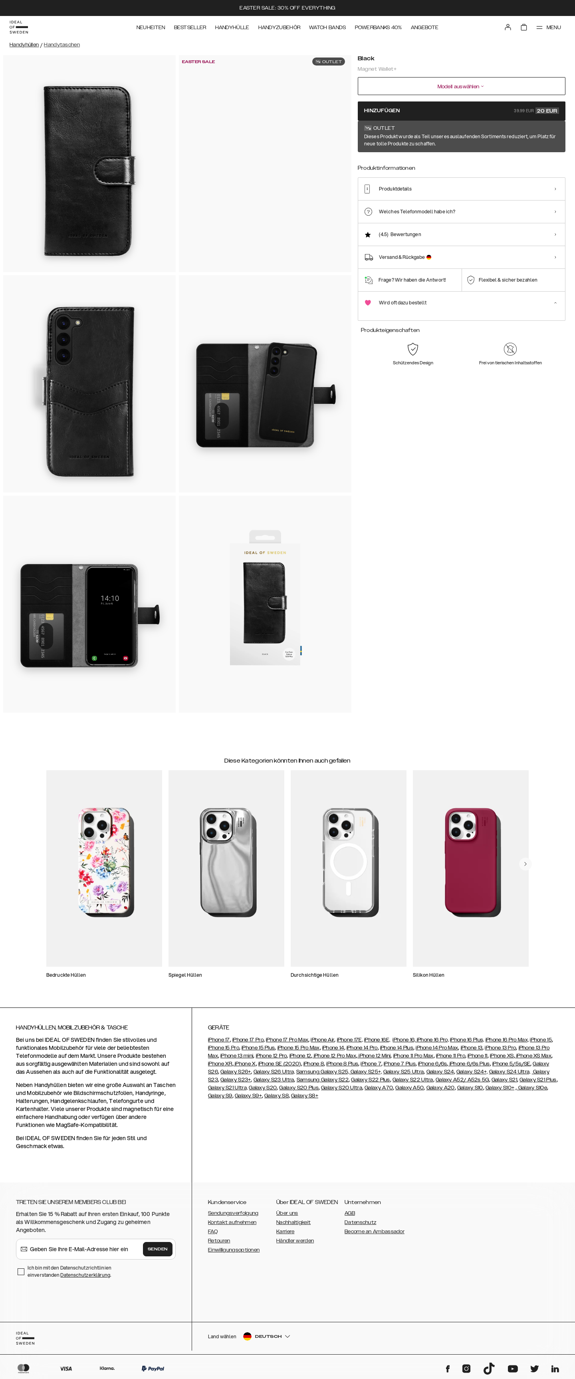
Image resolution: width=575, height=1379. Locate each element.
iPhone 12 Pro (271, 1056)
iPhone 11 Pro (450, 1056)
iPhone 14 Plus (396, 1048)
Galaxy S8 (276, 1096)
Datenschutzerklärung (85, 1275)
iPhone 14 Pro (362, 1048)
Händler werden (295, 1241)
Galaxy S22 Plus (370, 1080)
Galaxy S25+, (365, 1072)
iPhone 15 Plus (258, 1048)
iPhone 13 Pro (500, 1048)
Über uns (287, 1213)
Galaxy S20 (263, 1088)
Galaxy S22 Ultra (413, 1080)
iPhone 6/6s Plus (469, 1064)
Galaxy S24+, (472, 1072)
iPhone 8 (313, 1064)
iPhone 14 (333, 1048)
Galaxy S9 (220, 1096)
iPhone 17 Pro (248, 1040)
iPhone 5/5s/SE (511, 1064)
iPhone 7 (371, 1064)
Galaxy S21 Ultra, (228, 1088)
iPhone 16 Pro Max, (507, 1040)
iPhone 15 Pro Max (299, 1048)
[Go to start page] (19, 27)
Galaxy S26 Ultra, (274, 1072)
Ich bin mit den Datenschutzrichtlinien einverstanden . (69, 1271)
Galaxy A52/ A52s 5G (462, 1080)
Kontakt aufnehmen (232, 1222)
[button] (507, 1338)
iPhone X (245, 1064)
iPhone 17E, (350, 1040)
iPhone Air (322, 1040)
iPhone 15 (541, 1040)
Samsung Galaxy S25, (322, 1072)
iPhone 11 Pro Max (413, 1056)
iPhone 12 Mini (374, 1056)
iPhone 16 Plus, (467, 1040)
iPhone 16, (404, 1040)
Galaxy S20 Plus (299, 1088)
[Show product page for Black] (372, 168)
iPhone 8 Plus (342, 1064)
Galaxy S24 (440, 1072)
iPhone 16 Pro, (433, 1040)
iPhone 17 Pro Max (287, 1040)
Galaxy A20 (440, 1088)
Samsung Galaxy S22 (323, 1080)
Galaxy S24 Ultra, (510, 1072)
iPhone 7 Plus (400, 1064)
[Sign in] (508, 27)
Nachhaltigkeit (293, 1222)
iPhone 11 (478, 1056)
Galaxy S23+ (235, 1080)
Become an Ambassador (374, 1231)
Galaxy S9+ (248, 1096)
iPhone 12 (300, 1056)
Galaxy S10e (532, 1088)
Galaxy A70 (379, 1088)
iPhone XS (502, 1056)
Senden (158, 1249)
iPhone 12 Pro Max (334, 1056)
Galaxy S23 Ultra (274, 1080)
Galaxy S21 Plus (538, 1080)
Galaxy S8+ (304, 1096)
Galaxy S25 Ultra (403, 1072)
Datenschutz (360, 1222)
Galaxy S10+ (500, 1088)
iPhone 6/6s (432, 1064)
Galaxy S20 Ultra (341, 1088)
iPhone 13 (472, 1048)
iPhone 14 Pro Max (437, 1048)
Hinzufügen (461, 110)
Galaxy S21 (504, 1080)
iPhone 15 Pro (223, 1048)
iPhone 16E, (377, 1040)
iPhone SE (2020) (279, 1064)
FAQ (213, 1231)
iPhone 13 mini (236, 1056)
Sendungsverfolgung (233, 1213)
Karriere (285, 1231)
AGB (350, 1213)
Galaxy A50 (409, 1088)
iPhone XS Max (533, 1056)
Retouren (219, 1241)
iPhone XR (220, 1064)
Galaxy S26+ (235, 1072)
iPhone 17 (219, 1040)
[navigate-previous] (525, 864)
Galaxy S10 (470, 1088)
